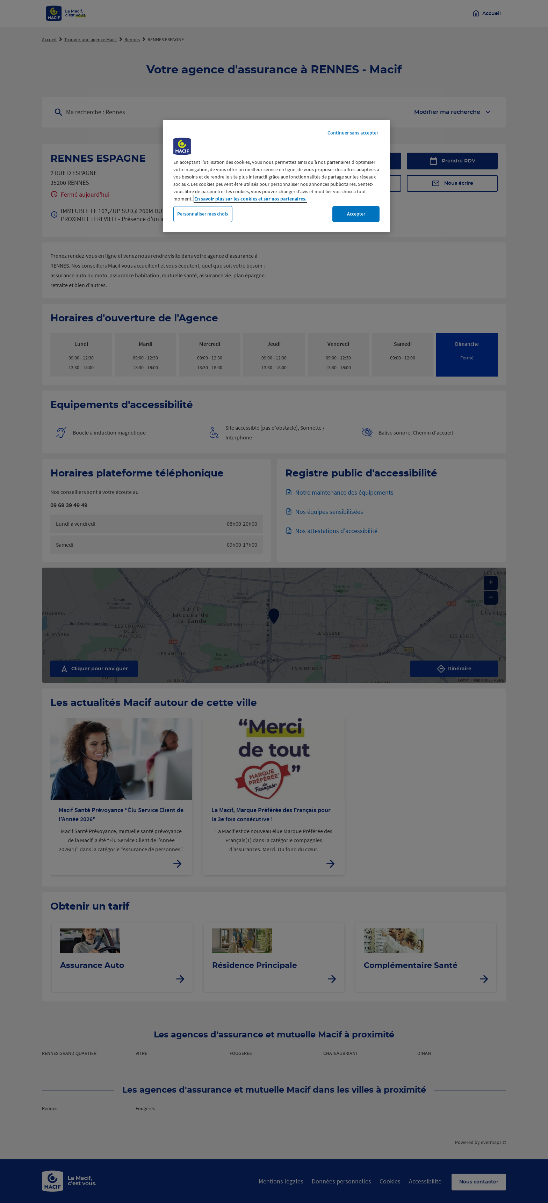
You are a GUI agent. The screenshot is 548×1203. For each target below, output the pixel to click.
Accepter (356, 214)
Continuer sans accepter (352, 133)
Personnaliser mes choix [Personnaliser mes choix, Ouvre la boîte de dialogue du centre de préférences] (203, 214)
